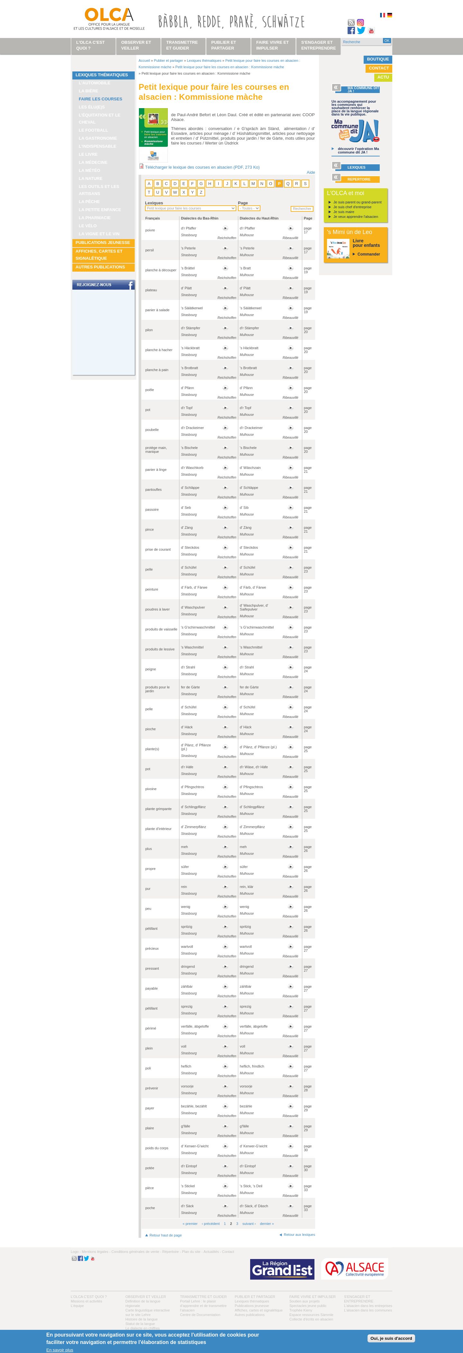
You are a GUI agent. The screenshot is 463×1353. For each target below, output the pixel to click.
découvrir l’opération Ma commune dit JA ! (358, 150)
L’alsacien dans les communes (368, 1310)
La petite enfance (100, 209)
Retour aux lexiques (299, 1234)
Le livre (88, 154)
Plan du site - (192, 1252)
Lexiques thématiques (102, 74)
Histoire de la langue (141, 1319)
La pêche (89, 201)
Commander (369, 254)
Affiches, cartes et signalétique (99, 255)
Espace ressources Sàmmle (311, 1315)
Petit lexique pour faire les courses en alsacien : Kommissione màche (229, 67)
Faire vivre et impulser (312, 1297)
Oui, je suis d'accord (391, 1338)
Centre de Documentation (200, 1315)
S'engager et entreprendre (318, 45)
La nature (91, 178)
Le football (93, 130)
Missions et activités (86, 1301)
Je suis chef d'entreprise (352, 207)
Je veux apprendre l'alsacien (355, 217)
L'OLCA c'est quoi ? (89, 1297)
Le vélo (88, 225)
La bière (88, 91)
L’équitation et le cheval (100, 119)
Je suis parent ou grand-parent (357, 202)
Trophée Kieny (300, 1310)
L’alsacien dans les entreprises (368, 1306)
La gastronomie (98, 138)
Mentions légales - (96, 1252)
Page (243, 203)
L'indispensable (97, 146)
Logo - (76, 1252)
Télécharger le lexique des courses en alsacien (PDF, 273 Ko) (202, 167)
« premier (190, 1224)
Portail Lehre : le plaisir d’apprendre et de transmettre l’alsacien (203, 1305)
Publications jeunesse (103, 242)
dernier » (267, 1224)
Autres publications (100, 267)
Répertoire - (171, 1252)
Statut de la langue (140, 1324)
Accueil (144, 60)
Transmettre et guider (203, 1297)
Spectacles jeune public (308, 1306)
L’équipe (77, 1306)
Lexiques (154, 203)
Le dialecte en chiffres (142, 1328)
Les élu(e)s (92, 107)
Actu (383, 77)
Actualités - (212, 1252)
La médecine (93, 162)
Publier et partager (168, 60)
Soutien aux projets (304, 1301)
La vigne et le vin (99, 233)
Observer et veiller (145, 1297)
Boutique (378, 59)
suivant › (249, 1224)
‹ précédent (211, 1224)
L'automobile (94, 82)
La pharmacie (95, 217)
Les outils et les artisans (99, 190)
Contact (379, 68)
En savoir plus (59, 1350)
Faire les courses (100, 99)
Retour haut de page (166, 1235)
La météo (89, 170)
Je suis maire (343, 212)
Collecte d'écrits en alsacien (311, 1319)
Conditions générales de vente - (136, 1252)
